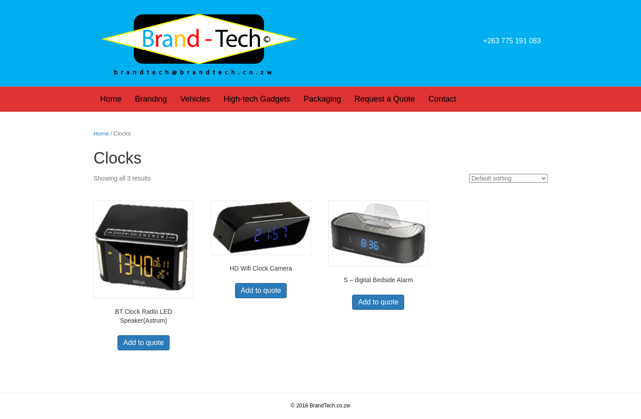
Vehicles (195, 98)
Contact (442, 98)
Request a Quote (384, 98)
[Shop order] (508, 178)
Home (111, 98)
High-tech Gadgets (256, 98)
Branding (151, 98)
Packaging (322, 98)
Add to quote (143, 342)
